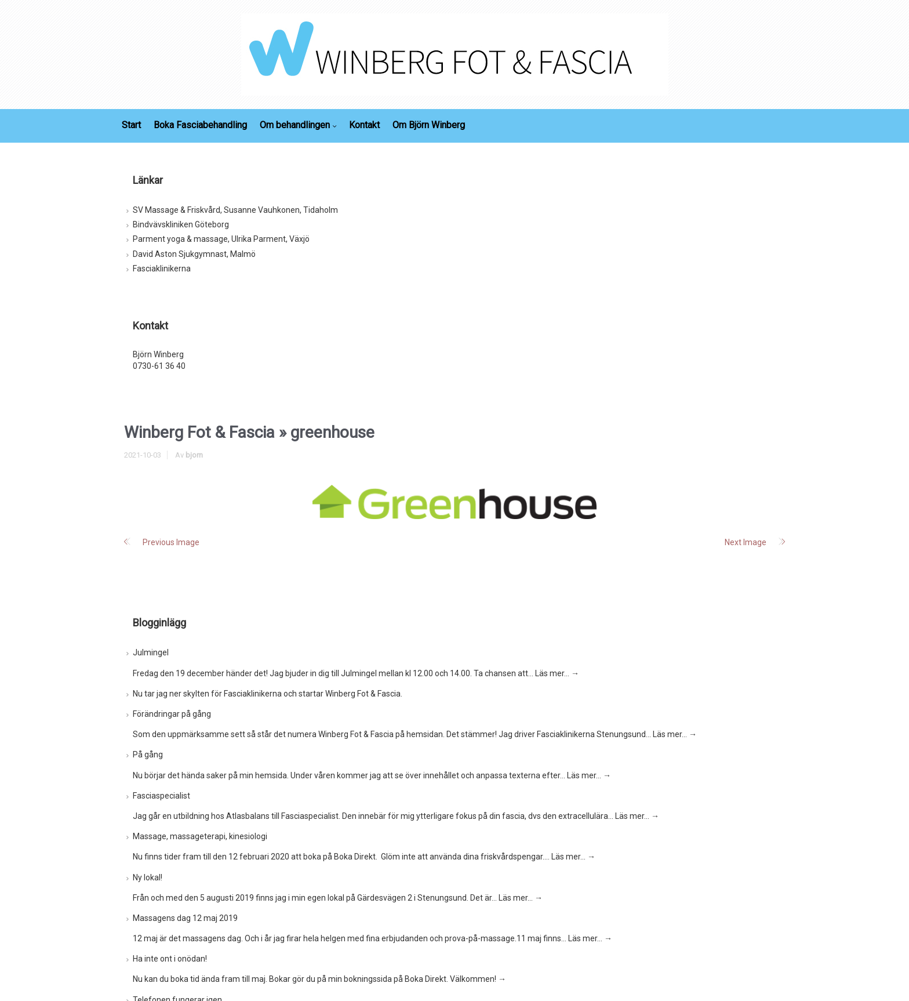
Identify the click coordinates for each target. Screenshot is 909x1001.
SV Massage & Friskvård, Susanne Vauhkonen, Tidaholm (235, 210)
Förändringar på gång (172, 714)
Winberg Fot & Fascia (199, 432)
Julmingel (151, 652)
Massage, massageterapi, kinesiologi (200, 836)
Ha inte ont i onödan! (170, 958)
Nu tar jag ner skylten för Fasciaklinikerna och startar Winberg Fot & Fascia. (267, 693)
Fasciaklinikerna (162, 268)
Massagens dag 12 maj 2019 (185, 918)
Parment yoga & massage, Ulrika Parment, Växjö (221, 239)
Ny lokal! (147, 877)
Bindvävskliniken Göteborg (181, 224)
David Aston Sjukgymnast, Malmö (194, 254)
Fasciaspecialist (161, 795)
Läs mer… (557, 673)
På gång (148, 754)
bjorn (194, 455)
